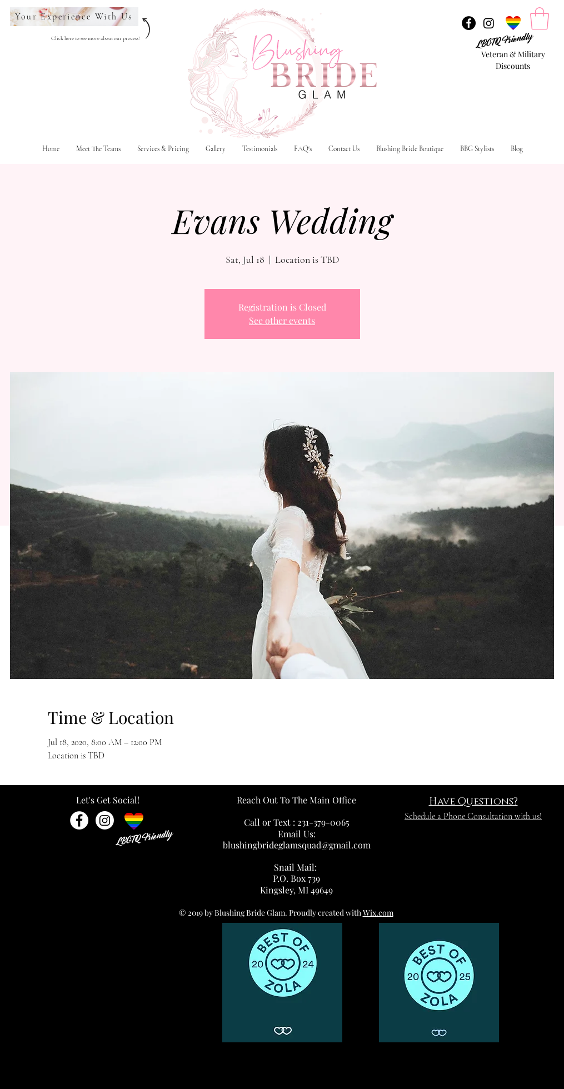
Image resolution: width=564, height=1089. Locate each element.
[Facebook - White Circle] (79, 820)
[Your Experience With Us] (74, 16)
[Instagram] (489, 23)
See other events (282, 320)
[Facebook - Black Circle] (469, 23)
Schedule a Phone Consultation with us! (473, 816)
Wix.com (378, 912)
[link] (539, 18)
